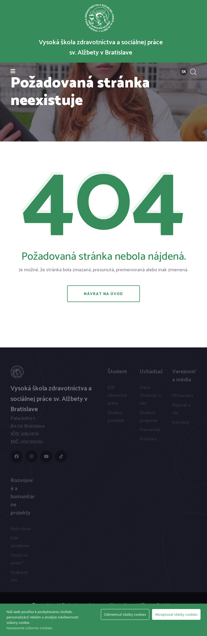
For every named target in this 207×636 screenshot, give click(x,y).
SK (183, 72)
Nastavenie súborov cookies (29, 627)
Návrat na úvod (103, 294)
